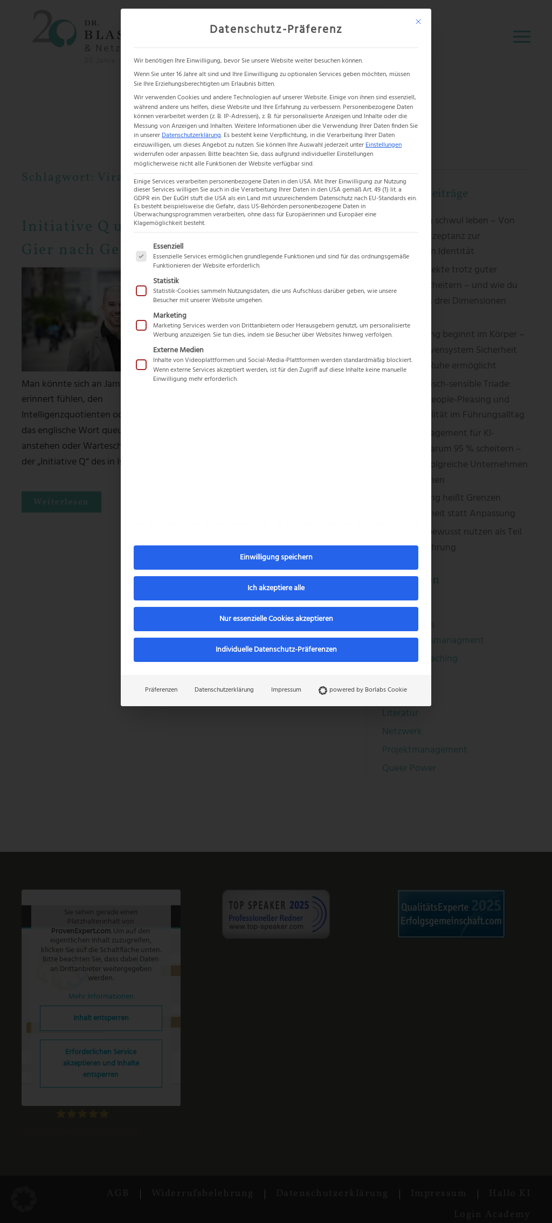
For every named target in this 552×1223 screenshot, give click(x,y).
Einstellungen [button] (383, 145)
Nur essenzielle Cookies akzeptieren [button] (276, 619)
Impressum (286, 690)
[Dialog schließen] (418, 21)
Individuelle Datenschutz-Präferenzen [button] (276, 650)
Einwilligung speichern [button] (276, 557)
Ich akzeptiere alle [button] (276, 588)
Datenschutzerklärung (191, 135)
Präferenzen (161, 690)
